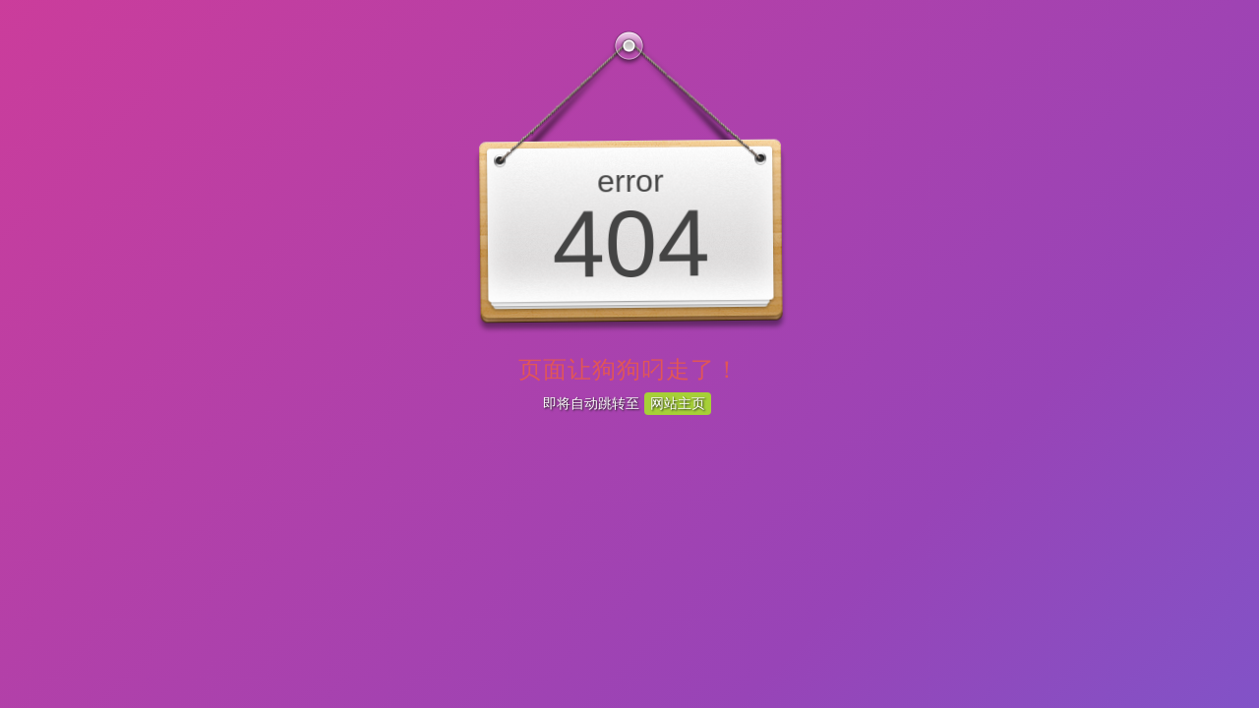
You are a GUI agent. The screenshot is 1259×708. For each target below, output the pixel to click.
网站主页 (677, 403)
